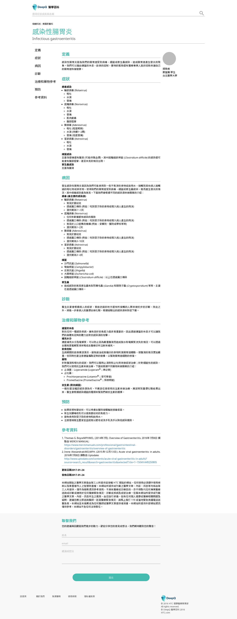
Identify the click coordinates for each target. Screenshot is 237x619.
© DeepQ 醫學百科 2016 (173, 609)
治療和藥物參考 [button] (45, 82)
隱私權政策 (89, 596)
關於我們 (40, 596)
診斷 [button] (38, 74)
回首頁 (23, 596)
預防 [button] (38, 89)
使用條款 (72, 596)
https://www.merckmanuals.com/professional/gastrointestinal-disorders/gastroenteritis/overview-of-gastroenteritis (100, 446)
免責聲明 (56, 596)
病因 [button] (38, 66)
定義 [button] (38, 50)
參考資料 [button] (41, 97)
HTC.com (165, 612)
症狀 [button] (38, 58)
